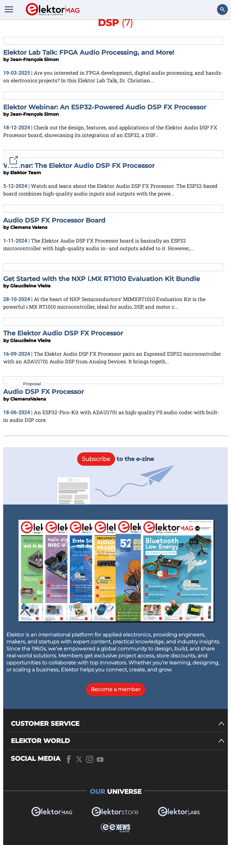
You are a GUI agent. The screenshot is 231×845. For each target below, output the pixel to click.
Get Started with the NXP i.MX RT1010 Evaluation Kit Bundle (101, 279)
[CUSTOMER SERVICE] (118, 724)
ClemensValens (28, 399)
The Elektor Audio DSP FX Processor (63, 333)
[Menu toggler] (9, 9)
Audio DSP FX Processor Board (54, 220)
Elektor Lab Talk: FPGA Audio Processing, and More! (88, 52)
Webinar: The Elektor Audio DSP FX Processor (79, 165)
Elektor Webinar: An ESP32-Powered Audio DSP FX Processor (104, 107)
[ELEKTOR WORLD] (118, 741)
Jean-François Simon (34, 59)
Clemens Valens (28, 227)
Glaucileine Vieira (30, 286)
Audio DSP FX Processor (43, 391)
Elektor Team (25, 172)
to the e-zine (115, 459)
